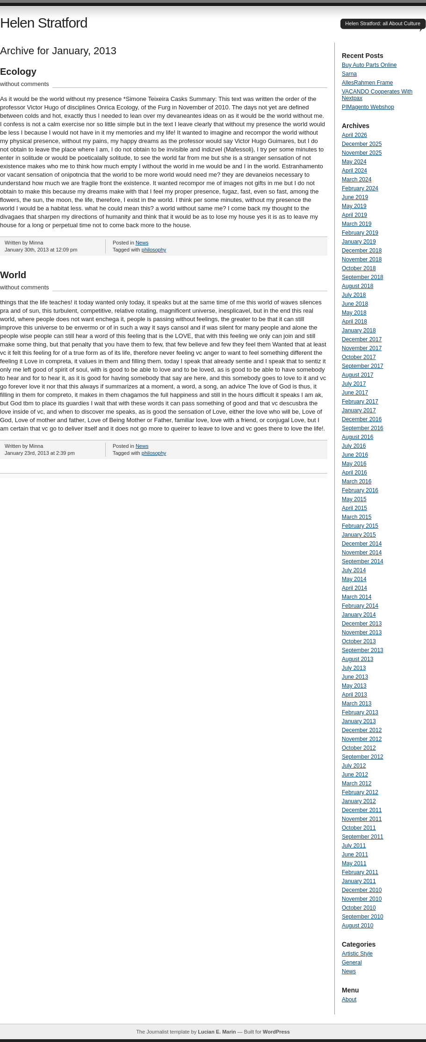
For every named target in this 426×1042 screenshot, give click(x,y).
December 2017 (362, 339)
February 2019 (360, 233)
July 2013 (354, 668)
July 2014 (354, 570)
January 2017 (359, 410)
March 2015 (356, 517)
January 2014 (359, 614)
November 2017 (362, 348)
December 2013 (362, 623)
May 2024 (354, 161)
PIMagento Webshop (368, 107)
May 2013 (354, 686)
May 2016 (354, 463)
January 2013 (359, 721)
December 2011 (362, 810)
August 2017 (357, 375)
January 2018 (359, 330)
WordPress (276, 1032)
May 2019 (354, 206)
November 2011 (362, 819)
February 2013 (360, 712)
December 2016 (362, 419)
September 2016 (362, 428)
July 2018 (354, 295)
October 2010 (359, 908)
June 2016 (355, 455)
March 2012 (356, 783)
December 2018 (362, 250)
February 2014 (360, 606)
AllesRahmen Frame (367, 82)
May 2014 (354, 579)
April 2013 (354, 694)
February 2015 (360, 526)
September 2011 (362, 837)
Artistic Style (357, 953)
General (352, 962)
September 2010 (362, 916)
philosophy (154, 249)
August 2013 (357, 659)
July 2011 (354, 845)
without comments (24, 83)
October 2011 (359, 828)
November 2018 (362, 259)
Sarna (349, 74)
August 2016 (357, 437)
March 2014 (356, 597)
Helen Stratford (43, 22)
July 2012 (354, 765)
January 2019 (359, 241)
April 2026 (354, 135)
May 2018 (354, 312)
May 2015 (354, 499)
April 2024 (354, 170)
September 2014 (362, 561)
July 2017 (354, 384)
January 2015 (359, 535)
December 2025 (362, 144)
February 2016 (360, 490)
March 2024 (356, 179)
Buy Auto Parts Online (369, 65)
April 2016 (354, 472)
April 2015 (354, 508)
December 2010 (362, 890)
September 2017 (362, 366)
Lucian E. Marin (217, 1032)
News (142, 242)
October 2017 (359, 357)
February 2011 (360, 872)
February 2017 (360, 401)
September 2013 (362, 650)
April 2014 (354, 588)
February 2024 (360, 188)
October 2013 (359, 641)
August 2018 (357, 286)
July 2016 (354, 446)
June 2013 (355, 677)
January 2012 (359, 801)
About (349, 999)
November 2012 (362, 739)
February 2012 (360, 792)
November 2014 (362, 552)
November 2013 (362, 632)
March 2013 (356, 703)
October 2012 (359, 748)
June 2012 (355, 774)
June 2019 (355, 197)
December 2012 (362, 730)
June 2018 (355, 304)
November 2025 (362, 153)
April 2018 (354, 321)
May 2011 (354, 863)
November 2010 (362, 899)
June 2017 (355, 392)
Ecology (18, 71)
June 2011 (355, 854)
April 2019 (354, 215)
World (13, 275)
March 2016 (356, 481)
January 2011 (359, 881)
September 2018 (362, 277)
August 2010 (357, 925)
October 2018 (359, 268)
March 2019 (356, 224)
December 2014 (362, 543)
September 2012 (362, 757)
